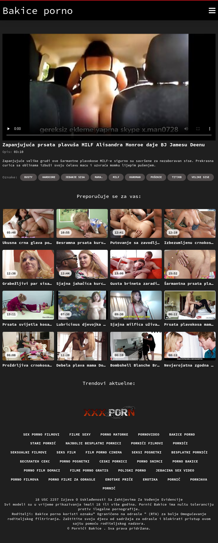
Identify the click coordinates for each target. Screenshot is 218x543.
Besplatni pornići (189, 452)
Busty (28, 177)
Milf (116, 177)
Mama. (99, 177)
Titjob (177, 177)
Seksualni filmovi (28, 452)
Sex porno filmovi (41, 434)
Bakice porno (182, 434)
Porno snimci (150, 461)
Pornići (180, 443)
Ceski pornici (113, 461)
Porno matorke (114, 434)
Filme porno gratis (89, 470)
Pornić (109, 488)
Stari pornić (43, 443)
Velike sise (200, 177)
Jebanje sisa (75, 177)
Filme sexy (80, 434)
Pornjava (198, 479)
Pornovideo (149, 434)
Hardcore (49, 177)
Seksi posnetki (147, 452)
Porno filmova (25, 479)
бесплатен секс (35, 461)
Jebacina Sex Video (175, 470)
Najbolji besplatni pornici (93, 443)
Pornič (173, 479)
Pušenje (156, 177)
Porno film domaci (42, 470)
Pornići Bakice (88, 528)
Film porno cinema (104, 452)
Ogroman (135, 177)
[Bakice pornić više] (212, 10)
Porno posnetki (75, 461)
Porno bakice (185, 461)
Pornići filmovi (147, 443)
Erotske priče (119, 479)
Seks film (66, 452)
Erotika (150, 479)
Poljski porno (132, 470)
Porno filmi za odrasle (72, 479)
